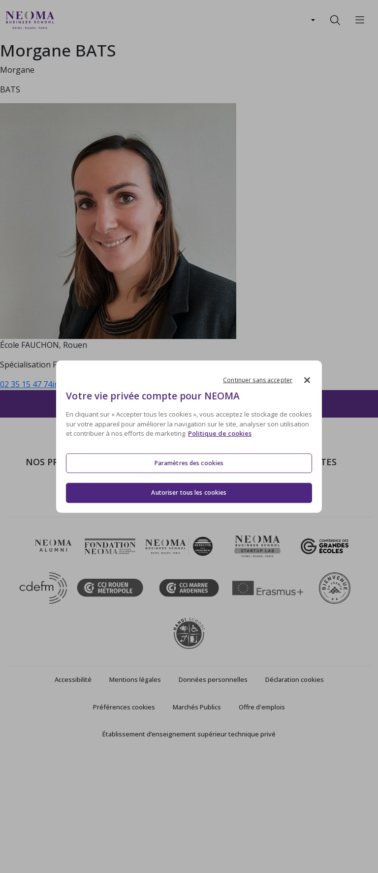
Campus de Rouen (172, 534)
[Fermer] (307, 380)
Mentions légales (135, 793)
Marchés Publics (197, 820)
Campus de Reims (171, 520)
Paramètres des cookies (189, 463)
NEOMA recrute (168, 563)
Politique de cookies (220, 433)
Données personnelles (213, 793)
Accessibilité (73, 793)
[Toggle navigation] (68, 20)
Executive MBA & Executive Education (73, 570)
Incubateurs (275, 520)
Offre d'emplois (262, 820)
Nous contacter (167, 548)
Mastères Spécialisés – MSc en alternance (75, 541)
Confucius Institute (286, 563)
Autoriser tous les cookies (188, 492)
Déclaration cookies (294, 793)
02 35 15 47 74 (26, 384)
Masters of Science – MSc (71, 520)
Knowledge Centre (286, 577)
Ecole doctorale (53, 591)
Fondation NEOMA (287, 534)
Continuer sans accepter (257, 379)
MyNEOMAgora (282, 548)
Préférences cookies (124, 820)
